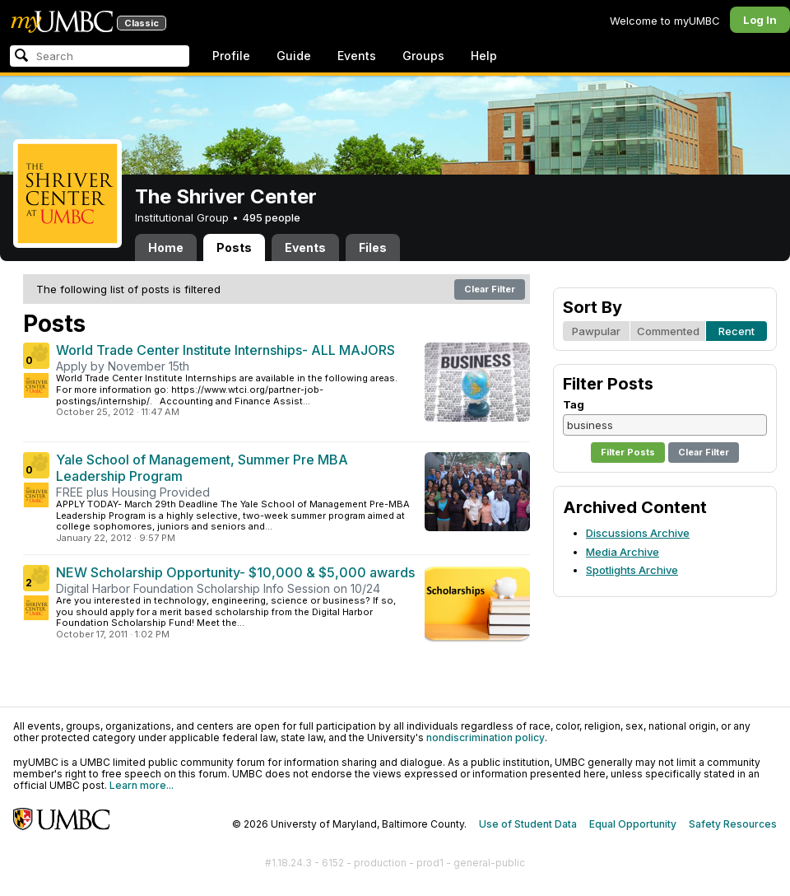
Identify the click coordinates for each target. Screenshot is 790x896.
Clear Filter (489, 289)
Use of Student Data (528, 824)
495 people (271, 217)
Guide (293, 56)
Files (373, 247)
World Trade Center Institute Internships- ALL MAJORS (225, 350)
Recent (736, 331)
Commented (668, 331)
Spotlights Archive (632, 569)
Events (356, 56)
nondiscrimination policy (485, 737)
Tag (573, 404)
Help (484, 56)
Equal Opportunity (632, 824)
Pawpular (596, 331)
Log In (760, 19)
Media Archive (622, 551)
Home (166, 247)
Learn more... (141, 785)
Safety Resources (733, 824)
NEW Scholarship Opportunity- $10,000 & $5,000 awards (235, 572)
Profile (231, 56)
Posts (234, 247)
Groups (423, 56)
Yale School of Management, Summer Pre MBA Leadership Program (202, 467)
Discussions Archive (638, 532)
